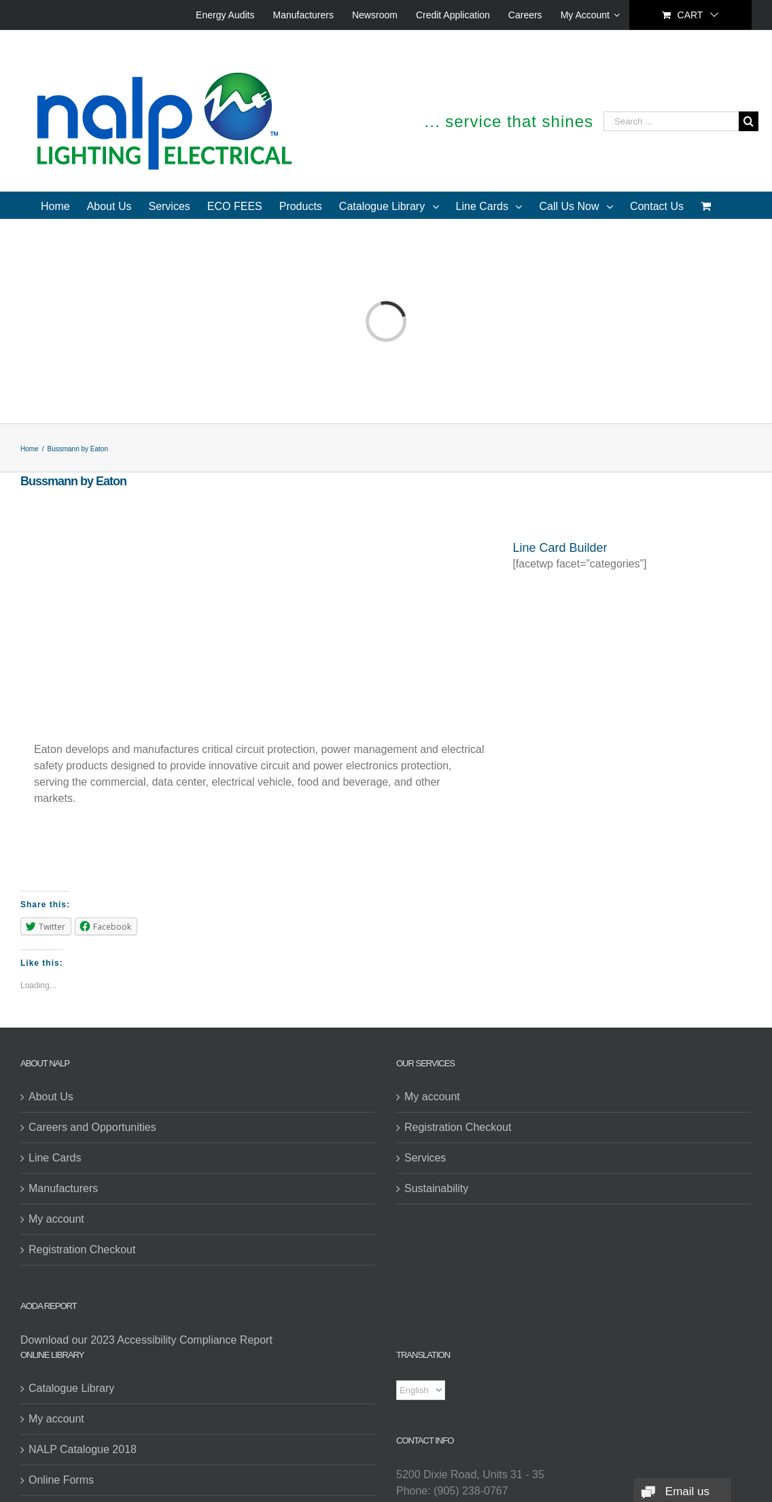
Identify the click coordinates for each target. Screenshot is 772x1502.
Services (425, 1158)
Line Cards (55, 1158)
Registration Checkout (82, 1249)
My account (56, 1219)
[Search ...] (671, 121)
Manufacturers (63, 1188)
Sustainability (436, 1188)
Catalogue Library (71, 1388)
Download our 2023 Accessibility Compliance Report (146, 1340)
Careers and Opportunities (92, 1127)
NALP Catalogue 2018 (83, 1449)
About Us (51, 1096)
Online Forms (61, 1480)
